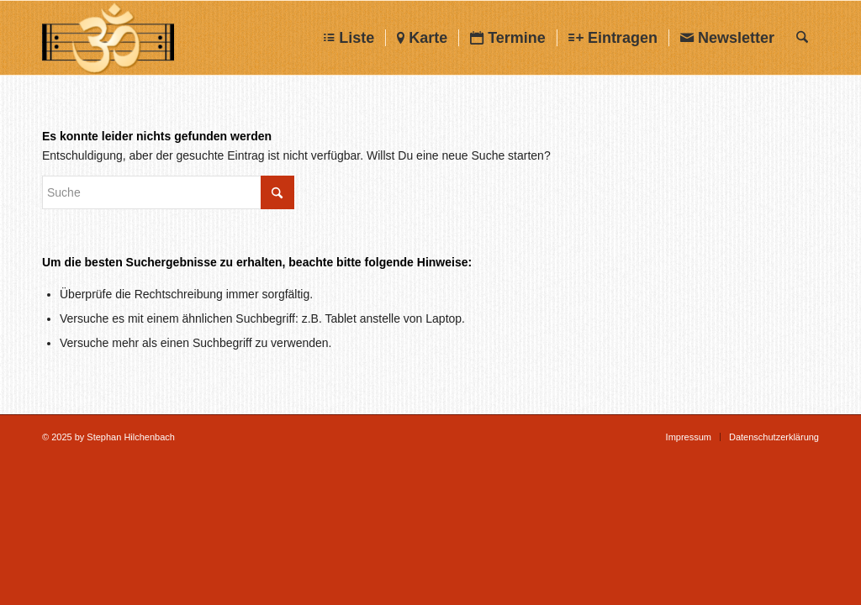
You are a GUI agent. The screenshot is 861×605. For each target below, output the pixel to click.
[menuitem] (349, 38)
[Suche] (802, 38)
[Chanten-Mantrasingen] (108, 38)
